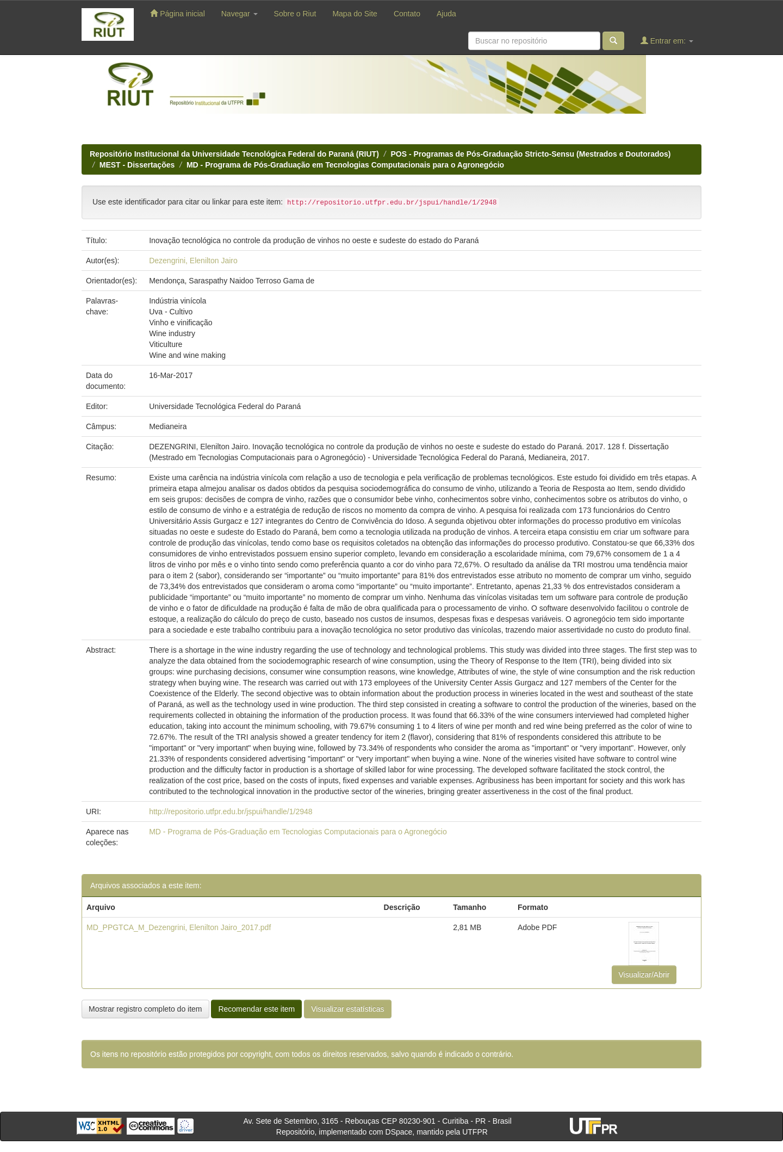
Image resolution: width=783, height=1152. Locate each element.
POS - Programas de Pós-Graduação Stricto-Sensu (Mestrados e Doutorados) (531, 154)
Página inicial (177, 13)
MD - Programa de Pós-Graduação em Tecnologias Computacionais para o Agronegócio (345, 164)
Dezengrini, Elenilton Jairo (193, 260)
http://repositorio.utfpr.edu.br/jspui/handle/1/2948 (230, 811)
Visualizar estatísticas (347, 1009)
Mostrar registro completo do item (145, 1009)
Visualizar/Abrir (644, 974)
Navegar (239, 13)
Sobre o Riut (295, 13)
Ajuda (446, 13)
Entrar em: (667, 40)
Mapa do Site (354, 13)
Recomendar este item (256, 1009)
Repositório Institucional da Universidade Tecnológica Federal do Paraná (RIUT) (234, 154)
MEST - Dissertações (137, 164)
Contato (407, 13)
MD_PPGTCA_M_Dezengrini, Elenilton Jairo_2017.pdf (178, 927)
